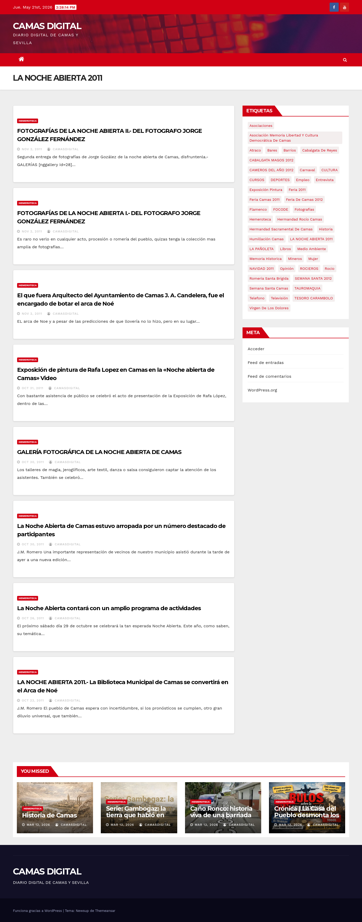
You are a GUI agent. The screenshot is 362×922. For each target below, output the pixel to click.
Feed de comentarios (270, 376)
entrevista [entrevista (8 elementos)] (325, 180)
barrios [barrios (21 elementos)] (289, 150)
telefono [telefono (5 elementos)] (257, 298)
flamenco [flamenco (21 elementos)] (258, 209)
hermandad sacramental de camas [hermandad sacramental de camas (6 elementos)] (281, 229)
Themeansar (105, 911)
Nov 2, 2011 (32, 149)
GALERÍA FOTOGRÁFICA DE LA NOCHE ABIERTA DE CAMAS (99, 452)
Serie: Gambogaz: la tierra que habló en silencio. (136, 815)
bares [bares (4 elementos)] (272, 150)
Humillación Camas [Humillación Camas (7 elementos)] (267, 239)
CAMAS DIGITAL (47, 25)
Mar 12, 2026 (38, 825)
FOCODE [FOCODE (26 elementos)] (280, 209)
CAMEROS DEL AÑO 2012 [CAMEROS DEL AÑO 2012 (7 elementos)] (272, 170)
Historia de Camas (49, 815)
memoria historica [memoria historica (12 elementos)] (266, 259)
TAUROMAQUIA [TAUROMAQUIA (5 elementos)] (307, 288)
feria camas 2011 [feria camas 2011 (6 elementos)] (265, 199)
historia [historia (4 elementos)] (326, 229)
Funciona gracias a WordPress (38, 911)
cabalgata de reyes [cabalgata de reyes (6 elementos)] (319, 150)
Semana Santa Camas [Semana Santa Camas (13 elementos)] (269, 288)
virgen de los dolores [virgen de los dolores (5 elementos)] (269, 308)
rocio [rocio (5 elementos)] (329, 268)
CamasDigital (63, 149)
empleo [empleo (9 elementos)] (302, 180)
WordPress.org (262, 390)
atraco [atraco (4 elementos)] (255, 150)
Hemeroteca (28, 120)
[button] (345, 59)
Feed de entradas (266, 362)
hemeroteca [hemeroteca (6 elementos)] (260, 219)
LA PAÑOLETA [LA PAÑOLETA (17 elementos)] (262, 249)
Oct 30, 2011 (33, 462)
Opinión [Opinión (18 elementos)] (287, 268)
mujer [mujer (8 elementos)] (313, 259)
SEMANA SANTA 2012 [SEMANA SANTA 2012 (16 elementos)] (313, 278)
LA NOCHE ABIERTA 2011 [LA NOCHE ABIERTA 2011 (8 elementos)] (311, 239)
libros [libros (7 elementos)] (285, 249)
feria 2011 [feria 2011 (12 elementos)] (297, 190)
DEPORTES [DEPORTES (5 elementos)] (280, 180)
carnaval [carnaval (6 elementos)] (307, 170)
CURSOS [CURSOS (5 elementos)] (257, 180)
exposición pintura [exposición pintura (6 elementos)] (266, 190)
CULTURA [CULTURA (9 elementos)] (329, 170)
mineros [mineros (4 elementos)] (295, 259)
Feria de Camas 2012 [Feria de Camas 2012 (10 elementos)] (304, 199)
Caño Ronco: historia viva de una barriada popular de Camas (221, 815)
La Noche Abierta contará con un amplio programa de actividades (109, 608)
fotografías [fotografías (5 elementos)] (304, 209)
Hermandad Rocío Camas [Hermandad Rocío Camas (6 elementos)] (299, 219)
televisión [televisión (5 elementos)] (279, 298)
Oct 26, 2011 (33, 618)
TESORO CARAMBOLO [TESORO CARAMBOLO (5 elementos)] (313, 298)
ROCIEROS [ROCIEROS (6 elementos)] (309, 268)
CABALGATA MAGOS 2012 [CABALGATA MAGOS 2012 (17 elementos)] (272, 160)
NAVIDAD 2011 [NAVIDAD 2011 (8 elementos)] (262, 268)
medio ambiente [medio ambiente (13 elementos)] (311, 249)
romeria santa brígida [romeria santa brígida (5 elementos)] (269, 278)
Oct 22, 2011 (33, 700)
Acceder (256, 348)
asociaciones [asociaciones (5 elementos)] (261, 125)
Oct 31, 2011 (32, 388)
